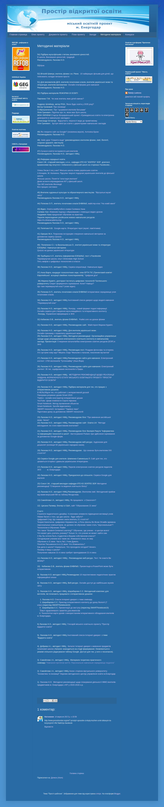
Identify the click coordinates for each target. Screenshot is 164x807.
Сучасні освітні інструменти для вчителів (59, 151)
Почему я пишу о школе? (48, 550)
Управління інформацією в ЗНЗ (59, 314)
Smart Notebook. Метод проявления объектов (58, 403)
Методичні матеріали (110, 34)
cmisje (98, 794)
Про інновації (59, 107)
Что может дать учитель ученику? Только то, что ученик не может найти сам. (72, 533)
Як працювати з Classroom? (83, 500)
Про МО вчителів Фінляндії (49, 184)
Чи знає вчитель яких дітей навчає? (67, 99)
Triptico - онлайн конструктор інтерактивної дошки (60, 398)
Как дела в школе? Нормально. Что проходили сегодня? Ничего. (66, 547)
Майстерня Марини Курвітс (100, 325)
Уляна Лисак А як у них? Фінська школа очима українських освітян (67, 170)
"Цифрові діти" (91, 275)
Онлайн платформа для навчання (84, 85)
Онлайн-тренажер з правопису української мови (59, 333)
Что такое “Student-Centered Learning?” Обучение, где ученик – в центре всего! (73, 530)
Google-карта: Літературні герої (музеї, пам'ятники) (77, 228)
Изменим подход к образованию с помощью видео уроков (76, 212)
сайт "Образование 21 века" (84, 506)
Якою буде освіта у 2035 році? (80, 104)
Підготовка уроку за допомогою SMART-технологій (60, 412)
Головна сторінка (77, 773)
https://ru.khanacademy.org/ (49, 220)
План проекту (78, 34)
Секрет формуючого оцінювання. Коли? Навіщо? (71, 283)
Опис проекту (38, 34)
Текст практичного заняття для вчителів (60, 610)
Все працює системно (47, 187)
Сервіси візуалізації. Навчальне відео (85, 267)
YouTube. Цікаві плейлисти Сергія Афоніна (56, 401)
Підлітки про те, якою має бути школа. (69, 112)
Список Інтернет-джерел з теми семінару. (73, 599)
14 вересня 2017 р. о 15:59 (66, 717)
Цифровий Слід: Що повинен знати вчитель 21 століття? (63, 519)
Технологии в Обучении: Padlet (51, 527)
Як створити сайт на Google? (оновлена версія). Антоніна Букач (69, 132)
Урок (42, 65)
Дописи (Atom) (57, 778)
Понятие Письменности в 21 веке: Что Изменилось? (61, 544)
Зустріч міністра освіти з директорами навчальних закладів (79, 123)
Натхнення (49, 717)
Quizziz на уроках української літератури (55, 250)
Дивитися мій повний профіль (137, 97)
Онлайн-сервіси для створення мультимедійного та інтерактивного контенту (72, 311)
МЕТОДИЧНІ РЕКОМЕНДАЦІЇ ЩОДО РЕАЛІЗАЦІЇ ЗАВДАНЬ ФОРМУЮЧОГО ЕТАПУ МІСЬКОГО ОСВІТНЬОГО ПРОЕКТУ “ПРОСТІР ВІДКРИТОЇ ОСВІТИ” (75, 377)
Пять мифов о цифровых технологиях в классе (58, 261)
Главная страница (18, 34)
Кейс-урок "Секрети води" (53, 140)
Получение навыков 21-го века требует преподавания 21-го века (66, 552)
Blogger (117, 794)
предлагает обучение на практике (67, 214)
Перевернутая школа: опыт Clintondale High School (60, 259)
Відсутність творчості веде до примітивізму (77, 121)
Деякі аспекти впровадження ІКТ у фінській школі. (60, 181)
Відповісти (48, 727)
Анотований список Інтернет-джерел (84, 635)
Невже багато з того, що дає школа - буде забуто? (60, 517)
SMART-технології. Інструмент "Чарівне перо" (58, 409)
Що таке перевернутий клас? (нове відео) (56, 286)
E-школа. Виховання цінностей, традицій (55, 57)
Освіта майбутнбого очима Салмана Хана (66, 209)
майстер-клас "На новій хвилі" (102, 203)
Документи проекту (58, 34)
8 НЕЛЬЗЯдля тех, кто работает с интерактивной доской (63, 392)
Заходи (92, 34)
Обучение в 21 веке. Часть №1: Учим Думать (57, 541)
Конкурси (129, 34)
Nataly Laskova (134, 93)
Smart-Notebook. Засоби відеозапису (54, 406)
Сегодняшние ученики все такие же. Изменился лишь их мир (65, 539)
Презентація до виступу (69, 608)
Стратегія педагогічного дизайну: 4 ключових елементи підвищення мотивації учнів (75, 514)
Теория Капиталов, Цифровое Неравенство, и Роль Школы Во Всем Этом (71, 522)
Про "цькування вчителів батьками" (69, 110)
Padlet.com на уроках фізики (92, 319)
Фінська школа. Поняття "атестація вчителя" (57, 179)
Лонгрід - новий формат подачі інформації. (87, 308)
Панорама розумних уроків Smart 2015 (54, 395)
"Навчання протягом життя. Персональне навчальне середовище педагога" (80, 663)
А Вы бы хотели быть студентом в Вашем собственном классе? (66, 536)
